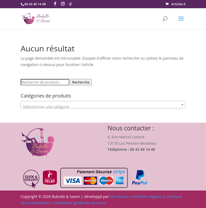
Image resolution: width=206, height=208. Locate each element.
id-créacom (119, 196)
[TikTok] (70, 4)
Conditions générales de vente (80, 202)
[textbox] (103, 106)
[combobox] (103, 104)
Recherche (80, 82)
